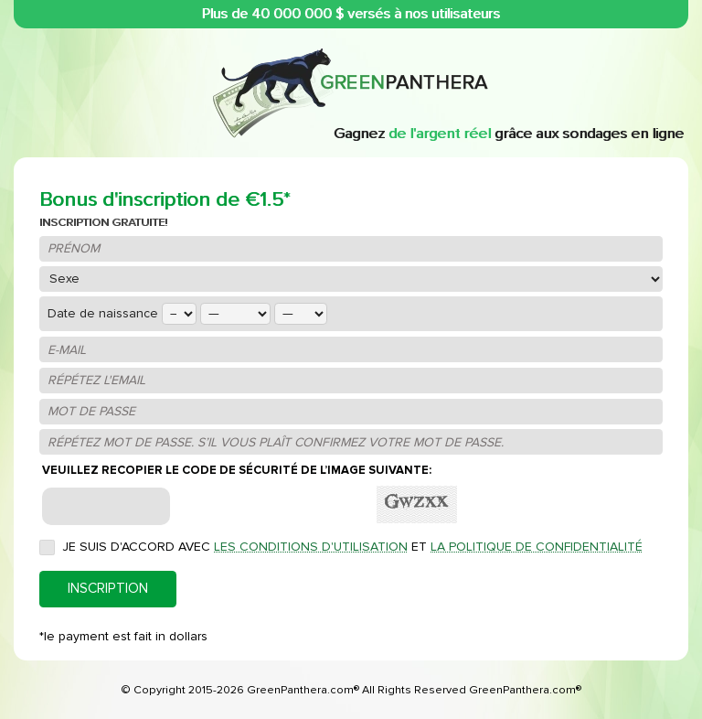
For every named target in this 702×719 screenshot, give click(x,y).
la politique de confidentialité (537, 546)
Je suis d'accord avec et (352, 546)
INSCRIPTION (108, 588)
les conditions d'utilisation (311, 546)
